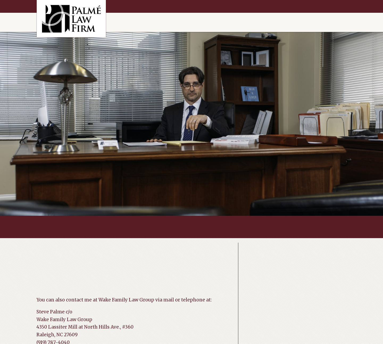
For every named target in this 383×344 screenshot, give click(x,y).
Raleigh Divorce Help (71, 18)
